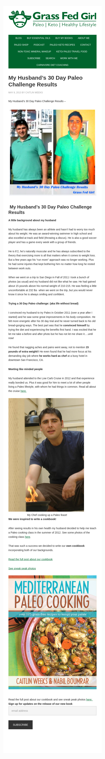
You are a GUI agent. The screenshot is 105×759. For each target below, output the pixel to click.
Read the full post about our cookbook (30, 559)
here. (23, 391)
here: (89, 699)
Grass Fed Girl (52, 22)
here (27, 536)
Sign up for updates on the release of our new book (40, 703)
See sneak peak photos (22, 568)
